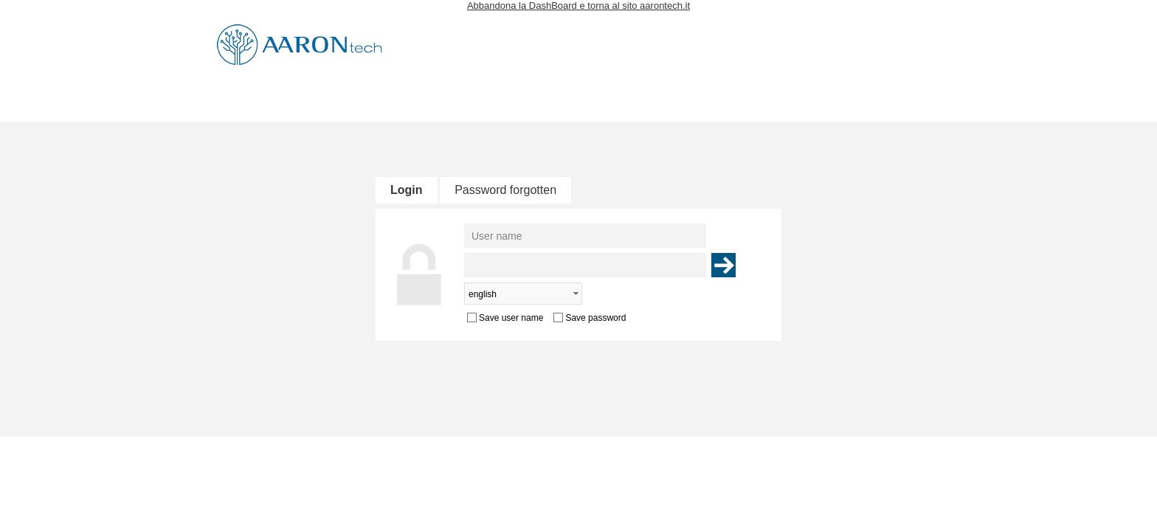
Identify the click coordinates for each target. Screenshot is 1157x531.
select (575, 293)
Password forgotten (505, 190)
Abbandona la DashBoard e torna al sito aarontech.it (578, 5)
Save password (595, 318)
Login (406, 190)
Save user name (511, 318)
